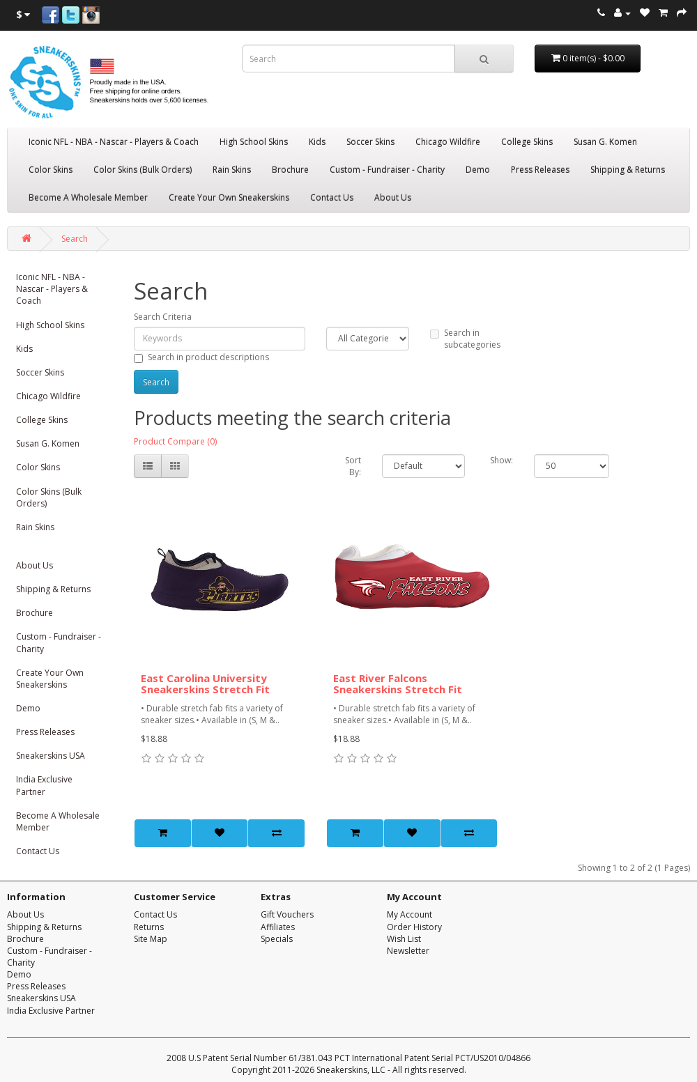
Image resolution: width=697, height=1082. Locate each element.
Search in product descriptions (201, 357)
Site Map (150, 939)
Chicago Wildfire (447, 142)
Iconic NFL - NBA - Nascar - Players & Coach (114, 142)
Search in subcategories (465, 338)
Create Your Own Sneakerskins (229, 197)
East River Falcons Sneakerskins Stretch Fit (397, 684)
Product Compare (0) (175, 441)
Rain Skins (232, 170)
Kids (317, 142)
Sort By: (353, 466)
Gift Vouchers (287, 914)
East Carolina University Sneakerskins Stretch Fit (205, 684)
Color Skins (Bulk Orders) (142, 170)
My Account (409, 914)
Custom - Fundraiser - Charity (387, 170)
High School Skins (254, 142)
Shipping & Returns (627, 170)
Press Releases (540, 170)
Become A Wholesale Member (88, 197)
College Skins (527, 142)
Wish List (404, 939)
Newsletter (408, 951)
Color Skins (50, 170)
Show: (501, 460)
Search (74, 239)
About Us (392, 197)
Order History (414, 927)
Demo (478, 170)
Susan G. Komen (605, 142)
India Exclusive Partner (44, 785)
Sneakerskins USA (50, 756)
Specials (277, 939)
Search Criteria (163, 317)
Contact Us (331, 197)
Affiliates (278, 927)
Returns (149, 927)
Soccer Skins (370, 142)
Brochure (290, 170)
